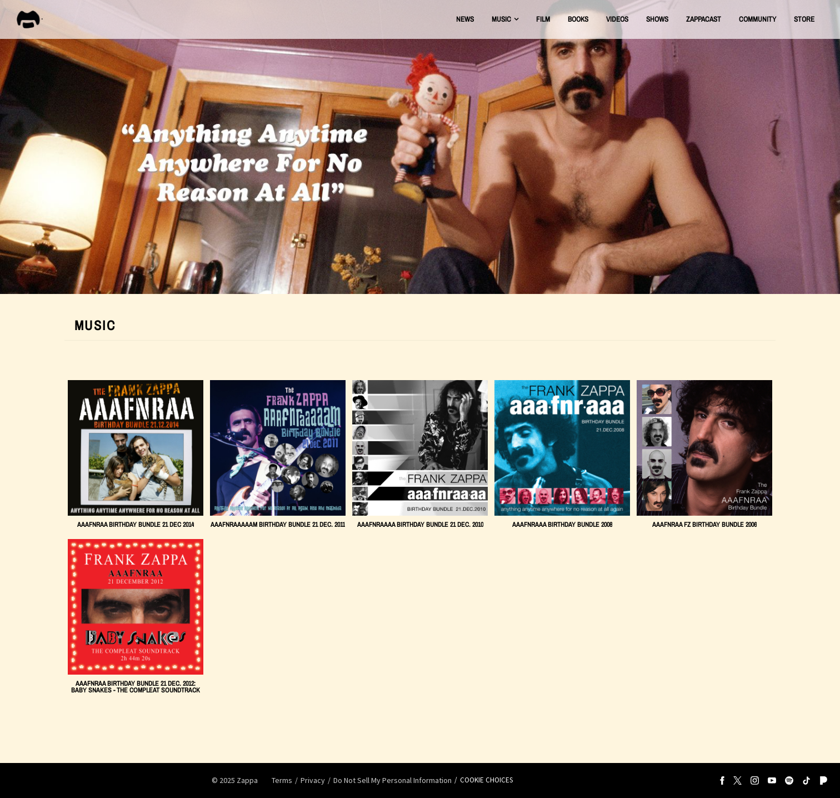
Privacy (313, 780)
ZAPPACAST (703, 19)
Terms (282, 780)
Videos (617, 19)
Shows (657, 19)
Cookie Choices (486, 780)
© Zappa (235, 780)
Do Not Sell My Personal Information (392, 780)
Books (578, 19)
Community (757, 19)
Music (501, 19)
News (465, 19)
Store (804, 19)
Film (543, 19)
